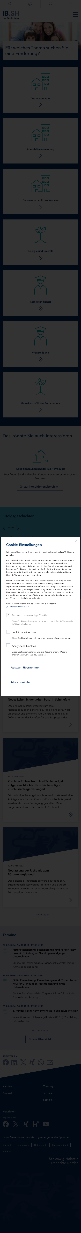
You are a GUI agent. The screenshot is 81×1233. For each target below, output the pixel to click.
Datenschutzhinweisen (19, 607)
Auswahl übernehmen (25, 667)
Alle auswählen (21, 682)
